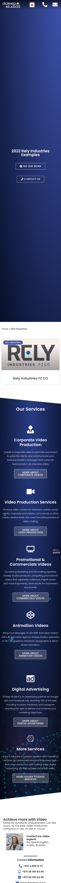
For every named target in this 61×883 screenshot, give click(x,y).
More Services (30, 749)
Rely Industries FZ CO (30, 378)
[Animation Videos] (30, 615)
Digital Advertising (30, 689)
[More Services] (30, 738)
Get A (56, 551)
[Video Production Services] (30, 492)
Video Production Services (31, 502)
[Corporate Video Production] (30, 429)
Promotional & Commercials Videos (30, 562)
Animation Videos (30, 625)
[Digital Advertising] (30, 679)
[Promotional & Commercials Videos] (30, 549)
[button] (32, 5)
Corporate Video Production (30, 442)
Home (5, 328)
